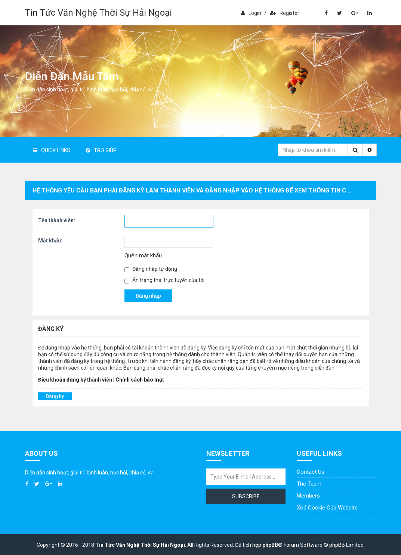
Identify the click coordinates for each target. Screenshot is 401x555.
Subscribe (246, 496)
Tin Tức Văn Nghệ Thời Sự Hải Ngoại (98, 12)
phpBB (270, 545)
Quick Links (51, 150)
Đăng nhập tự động (150, 269)
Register (284, 13)
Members (308, 495)
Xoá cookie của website (327, 507)
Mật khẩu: (50, 241)
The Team (309, 483)
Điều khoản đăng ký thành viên (75, 380)
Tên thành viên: (56, 220)
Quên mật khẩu (143, 255)
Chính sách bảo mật (139, 380)
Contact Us (310, 471)
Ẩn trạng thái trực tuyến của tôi (164, 280)
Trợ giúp (101, 150)
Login (251, 13)
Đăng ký (55, 396)
